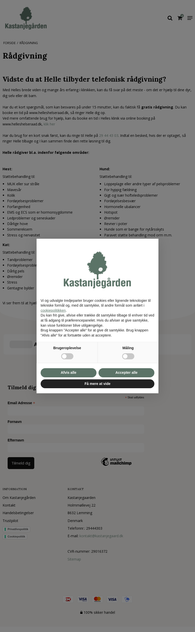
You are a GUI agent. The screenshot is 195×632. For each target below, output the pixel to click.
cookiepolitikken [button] (53, 310)
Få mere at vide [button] (97, 384)
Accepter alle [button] (126, 372)
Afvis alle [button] (68, 372)
